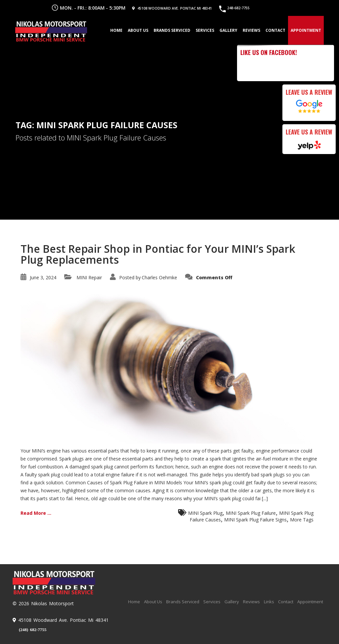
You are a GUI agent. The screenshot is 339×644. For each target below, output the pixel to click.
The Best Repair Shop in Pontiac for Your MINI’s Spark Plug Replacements (158, 254)
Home (116, 30)
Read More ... (36, 513)
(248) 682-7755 (32, 629)
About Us (137, 30)
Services (204, 30)
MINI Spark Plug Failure (251, 513)
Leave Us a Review (309, 92)
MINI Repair (89, 277)
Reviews (251, 30)
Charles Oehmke (159, 277)
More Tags (302, 519)
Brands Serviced (171, 30)
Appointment (305, 30)
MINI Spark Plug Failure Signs (255, 519)
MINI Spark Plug (205, 513)
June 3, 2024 (43, 277)
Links (269, 602)
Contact (275, 30)
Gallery (228, 30)
